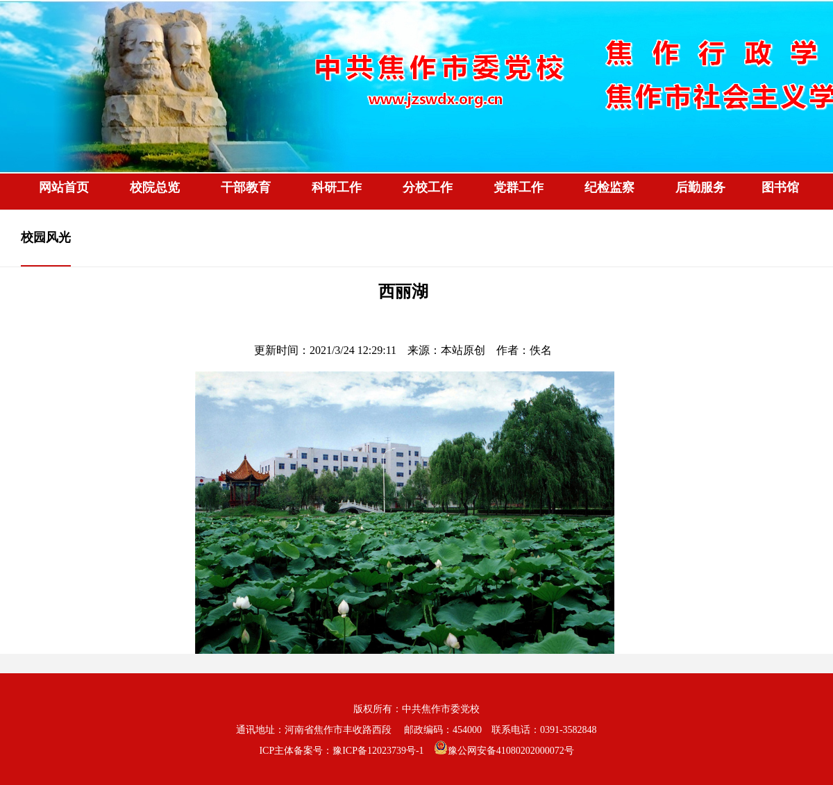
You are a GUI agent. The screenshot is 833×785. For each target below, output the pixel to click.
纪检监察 (609, 187)
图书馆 (780, 187)
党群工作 (519, 187)
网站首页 (64, 187)
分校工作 (428, 187)
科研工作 (337, 187)
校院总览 (155, 187)
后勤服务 (700, 187)
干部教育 (246, 187)
